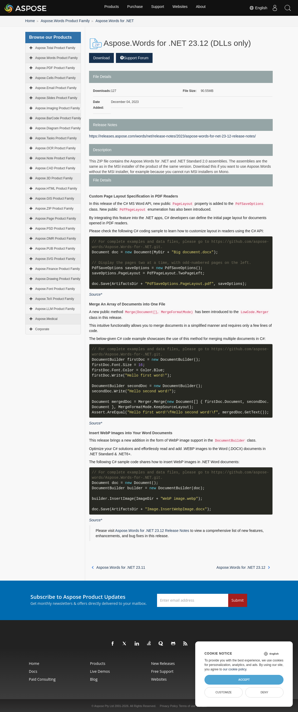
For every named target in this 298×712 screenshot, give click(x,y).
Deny (264, 692)
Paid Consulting (21, 678)
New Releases (165, 662)
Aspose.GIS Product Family (54, 198)
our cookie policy (234, 669)
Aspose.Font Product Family (55, 288)
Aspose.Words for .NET (104, 20)
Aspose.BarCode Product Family (58, 117)
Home (29, 20)
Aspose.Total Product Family (55, 47)
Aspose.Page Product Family (55, 218)
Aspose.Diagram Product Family (58, 127)
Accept (244, 679)
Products (109, 8)
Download (101, 57)
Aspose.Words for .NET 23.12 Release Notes (152, 530)
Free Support (164, 670)
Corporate (42, 328)
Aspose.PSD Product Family (55, 228)
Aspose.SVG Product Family (55, 258)
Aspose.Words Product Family (60, 20)
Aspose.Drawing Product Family (57, 278)
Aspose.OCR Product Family (55, 147)
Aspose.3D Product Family (54, 178)
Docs (12, 670)
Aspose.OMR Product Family (55, 238)
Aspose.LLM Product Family (55, 308)
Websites (180, 8)
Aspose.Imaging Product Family (57, 107)
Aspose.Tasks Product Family (56, 137)
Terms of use (187, 705)
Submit (238, 599)
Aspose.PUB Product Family (55, 248)
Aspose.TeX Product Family (54, 298)
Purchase (134, 8)
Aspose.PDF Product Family (55, 67)
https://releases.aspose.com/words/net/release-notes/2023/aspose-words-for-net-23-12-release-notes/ (172, 135)
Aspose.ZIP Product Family (54, 208)
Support (157, 8)
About (202, 8)
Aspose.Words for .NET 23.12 (243, 567)
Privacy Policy (169, 705)
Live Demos (90, 670)
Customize (224, 692)
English (257, 8)
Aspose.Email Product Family (56, 87)
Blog (84, 678)
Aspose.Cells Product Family (55, 77)
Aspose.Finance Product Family (57, 268)
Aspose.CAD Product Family (55, 168)
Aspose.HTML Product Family (56, 188)
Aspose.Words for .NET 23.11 (118, 567)
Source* (95, 294)
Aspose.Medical (46, 318)
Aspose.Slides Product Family (56, 97)
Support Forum (134, 57)
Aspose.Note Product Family (55, 158)
